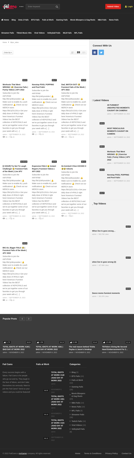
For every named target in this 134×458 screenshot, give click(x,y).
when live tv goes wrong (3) (104, 262)
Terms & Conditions (92, 453)
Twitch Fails (77, 421)
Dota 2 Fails (23, 20)
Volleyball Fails (53, 33)
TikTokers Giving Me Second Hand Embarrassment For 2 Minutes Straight (114, 348)
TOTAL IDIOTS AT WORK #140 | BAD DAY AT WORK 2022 (16, 348)
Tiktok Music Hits (24, 33)
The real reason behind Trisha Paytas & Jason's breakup (82, 348)
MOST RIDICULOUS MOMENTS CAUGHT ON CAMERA (117, 131)
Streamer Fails (7, 33)
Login (129, 6)
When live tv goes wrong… (103, 231)
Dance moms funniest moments (106, 293)
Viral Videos (39, 33)
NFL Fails (78, 33)
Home (5, 20)
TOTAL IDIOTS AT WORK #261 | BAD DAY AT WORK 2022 (49, 348)
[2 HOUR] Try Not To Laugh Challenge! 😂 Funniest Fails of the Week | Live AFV (15, 168)
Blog (14, 20)
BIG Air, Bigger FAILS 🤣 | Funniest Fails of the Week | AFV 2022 (15, 250)
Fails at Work (48, 20)
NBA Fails (102, 20)
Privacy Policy (111, 453)
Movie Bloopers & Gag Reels (82, 20)
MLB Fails (67, 33)
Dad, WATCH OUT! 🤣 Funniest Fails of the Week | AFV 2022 (73, 87)
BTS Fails (35, 20)
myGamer (23, 453)
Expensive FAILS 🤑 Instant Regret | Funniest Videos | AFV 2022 (44, 168)
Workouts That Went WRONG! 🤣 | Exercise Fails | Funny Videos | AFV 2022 (15, 87)
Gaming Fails (62, 20)
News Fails (113, 20)
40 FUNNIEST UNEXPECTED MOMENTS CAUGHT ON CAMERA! (118, 108)
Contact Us (126, 453)
